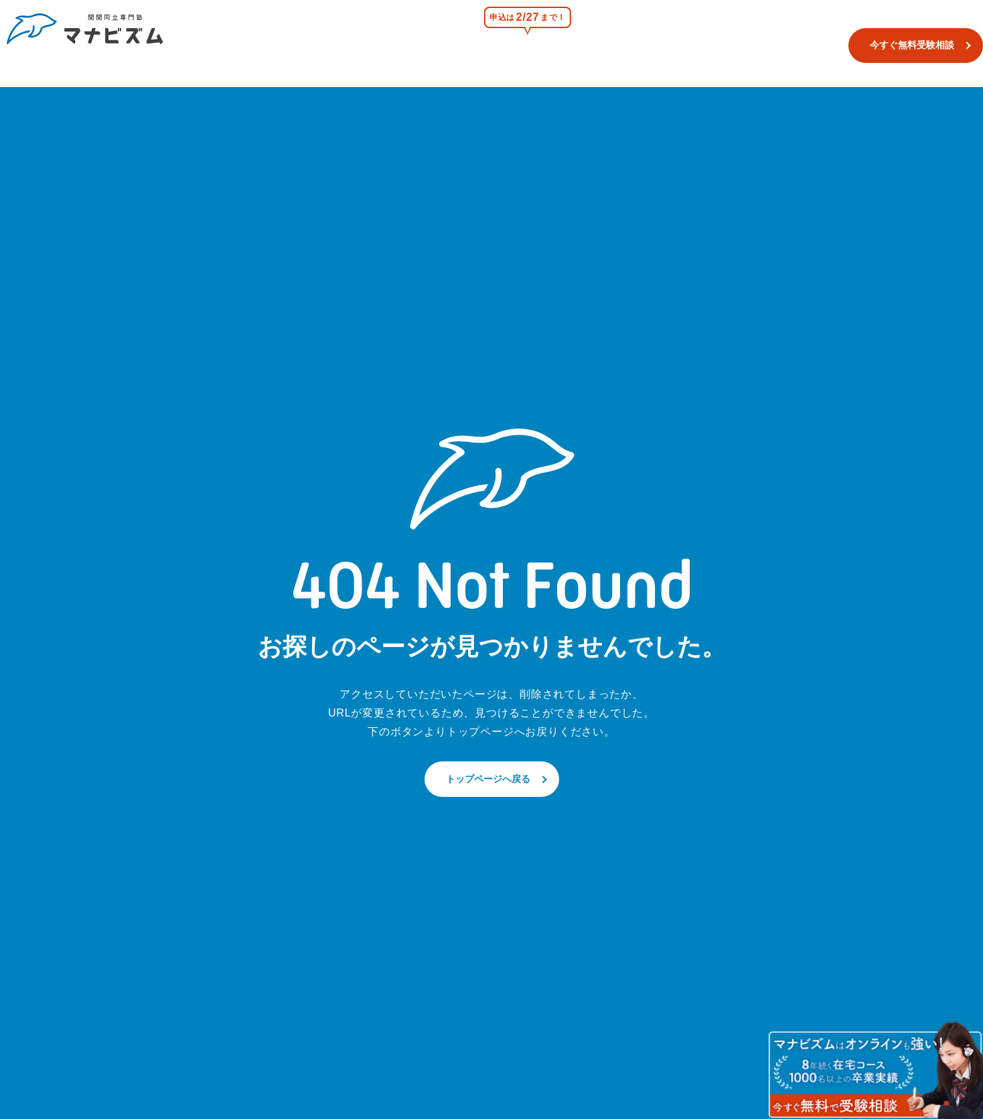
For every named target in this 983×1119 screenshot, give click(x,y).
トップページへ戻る (488, 778)
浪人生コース (636, 44)
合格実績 (711, 44)
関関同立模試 (550, 44)
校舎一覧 (475, 44)
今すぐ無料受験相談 (892, 45)
